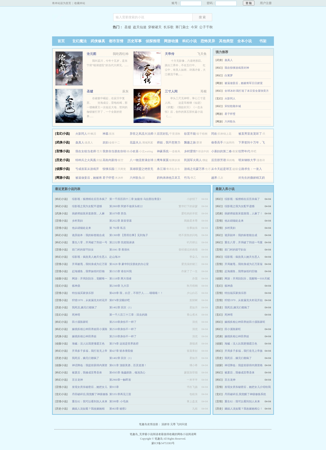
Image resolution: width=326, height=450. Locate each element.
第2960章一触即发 (120, 379)
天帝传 (169, 54)
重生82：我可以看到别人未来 (89, 401)
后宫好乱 (163, 133)
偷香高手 (217, 142)
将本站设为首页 (61, 3)
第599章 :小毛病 (118, 401)
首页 (61, 41)
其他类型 (226, 41)
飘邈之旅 (190, 142)
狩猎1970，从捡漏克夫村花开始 (244, 300)
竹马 (187, 177)
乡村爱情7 (190, 151)
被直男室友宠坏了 (250, 133)
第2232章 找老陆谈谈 (121, 242)
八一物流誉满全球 (141, 160)
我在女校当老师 (85, 151)
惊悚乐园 (108, 169)
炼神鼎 (76, 285)
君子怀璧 (230, 113)
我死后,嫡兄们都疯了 (84, 307)
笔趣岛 (80, 27)
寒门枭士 (182, 27)
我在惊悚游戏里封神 (237, 67)
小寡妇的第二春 (221, 151)
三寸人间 (171, 91)
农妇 (105, 142)
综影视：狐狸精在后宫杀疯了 (89, 199)
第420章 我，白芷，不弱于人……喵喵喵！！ (136, 293)
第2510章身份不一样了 (123, 321)
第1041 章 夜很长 (119, 249)
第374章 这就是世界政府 (124, 343)
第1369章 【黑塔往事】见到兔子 (128, 235)
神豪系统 (163, 151)
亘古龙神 (77, 379)
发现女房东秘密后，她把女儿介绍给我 (248, 387)
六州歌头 (230, 121)
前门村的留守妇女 (83, 249)
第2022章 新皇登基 (120, 220)
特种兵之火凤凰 (85, 160)
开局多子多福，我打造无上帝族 (244, 350)
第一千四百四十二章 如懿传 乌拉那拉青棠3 (135, 199)
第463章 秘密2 (117, 408)
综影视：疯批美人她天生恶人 (89, 256)
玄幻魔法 (79, 41)
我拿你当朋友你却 (114, 151)
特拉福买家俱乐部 (83, 293)
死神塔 (76, 314)
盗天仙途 (139, 27)
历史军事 (134, 41)
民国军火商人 (193, 160)
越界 (214, 177)
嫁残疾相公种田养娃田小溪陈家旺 (245, 321)
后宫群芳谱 (218, 160)
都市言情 (116, 41)
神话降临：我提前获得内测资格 (244, 365)
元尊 (173, 424)
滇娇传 (165, 424)
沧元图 (91, 54)
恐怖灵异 (208, 41)
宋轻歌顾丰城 (233, 106)
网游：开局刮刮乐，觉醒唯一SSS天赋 (247, 278)
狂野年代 (244, 151)
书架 (262, 41)
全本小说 (244, 41)
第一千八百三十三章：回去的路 (128, 314)
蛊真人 (229, 60)
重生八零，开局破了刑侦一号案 (244, 242)
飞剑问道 (181, 424)
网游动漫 (171, 41)
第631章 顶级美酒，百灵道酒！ (128, 365)
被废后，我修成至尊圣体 (87, 372)
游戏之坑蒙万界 (194, 169)
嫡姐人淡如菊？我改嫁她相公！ (244, 408)
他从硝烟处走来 (81, 228)
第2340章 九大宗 (119, 285)
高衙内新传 (110, 160)
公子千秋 (206, 27)
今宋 (194, 27)
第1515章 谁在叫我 (120, 271)
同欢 (214, 133)
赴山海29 (114, 256)
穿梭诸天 (155, 27)
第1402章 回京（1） (121, 307)
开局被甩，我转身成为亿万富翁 (244, 264)
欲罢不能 (190, 133)
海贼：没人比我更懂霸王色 (88, 343)
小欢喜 (134, 151)
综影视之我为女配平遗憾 (87, 206)
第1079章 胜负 (117, 213)
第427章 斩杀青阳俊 (121, 350)
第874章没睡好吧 (119, 300)
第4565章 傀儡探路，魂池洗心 (127, 372)
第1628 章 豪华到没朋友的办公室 (129, 264)
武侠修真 (98, 41)
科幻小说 (189, 41)
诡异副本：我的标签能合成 (88, 235)
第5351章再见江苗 (120, 394)
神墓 (105, 133)
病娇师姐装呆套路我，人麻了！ (244, 213)
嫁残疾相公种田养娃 (84, 336)
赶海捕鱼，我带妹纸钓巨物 (88, 271)
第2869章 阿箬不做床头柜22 (126, 206)
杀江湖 (161, 169)
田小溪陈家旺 (80, 321)
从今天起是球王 (221, 169)
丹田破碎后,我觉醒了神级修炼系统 (245, 394)
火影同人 (230, 98)
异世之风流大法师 (141, 133)
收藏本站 (79, 3)
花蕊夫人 (135, 142)
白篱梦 (229, 75)
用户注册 (266, 3)
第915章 (114, 387)
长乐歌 (168, 27)
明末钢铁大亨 (247, 160)
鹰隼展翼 (163, 160)
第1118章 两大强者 (120, 278)
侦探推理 (153, 41)
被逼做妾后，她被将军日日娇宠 (244, 83)
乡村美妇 (77, 220)
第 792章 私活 (117, 228)
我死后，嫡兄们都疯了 (85, 358)
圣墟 (127, 27)
